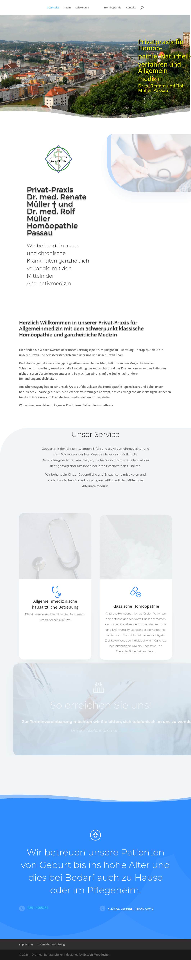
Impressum (26, 944)
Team (67, 7)
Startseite (53, 7)
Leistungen (82, 7)
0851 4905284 (137, 730)
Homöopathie (112, 7)
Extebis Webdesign (96, 955)
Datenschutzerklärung (51, 944)
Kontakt (131, 7)
